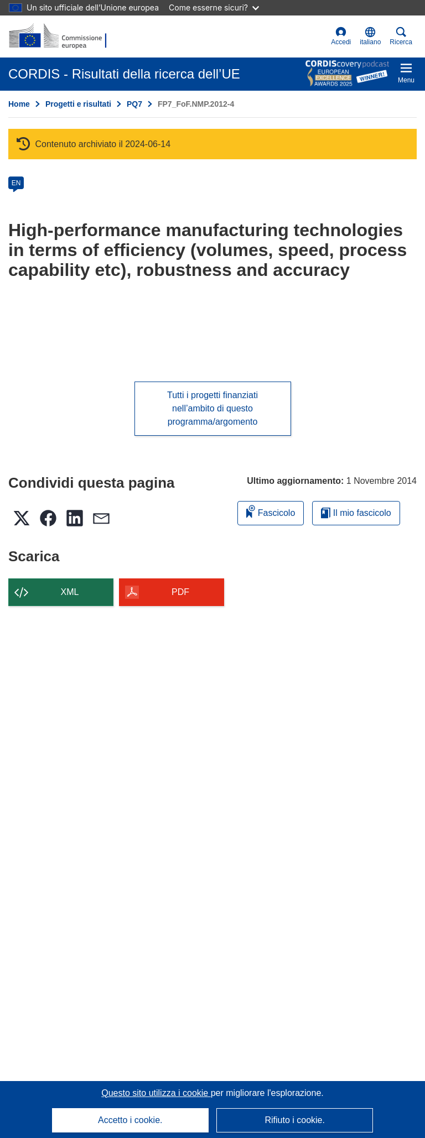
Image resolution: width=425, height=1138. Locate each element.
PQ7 (134, 104)
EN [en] (16, 183)
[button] (370, 36)
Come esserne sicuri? (214, 7)
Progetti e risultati (78, 104)
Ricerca (401, 36)
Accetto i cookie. (130, 1120)
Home (19, 104)
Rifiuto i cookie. (295, 1120)
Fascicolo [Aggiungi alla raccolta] (270, 511)
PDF (180, 592)
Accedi (341, 36)
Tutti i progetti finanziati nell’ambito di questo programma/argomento (212, 408)
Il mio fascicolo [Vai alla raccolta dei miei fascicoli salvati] (356, 513)
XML (70, 592)
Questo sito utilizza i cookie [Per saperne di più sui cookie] (155, 1093)
